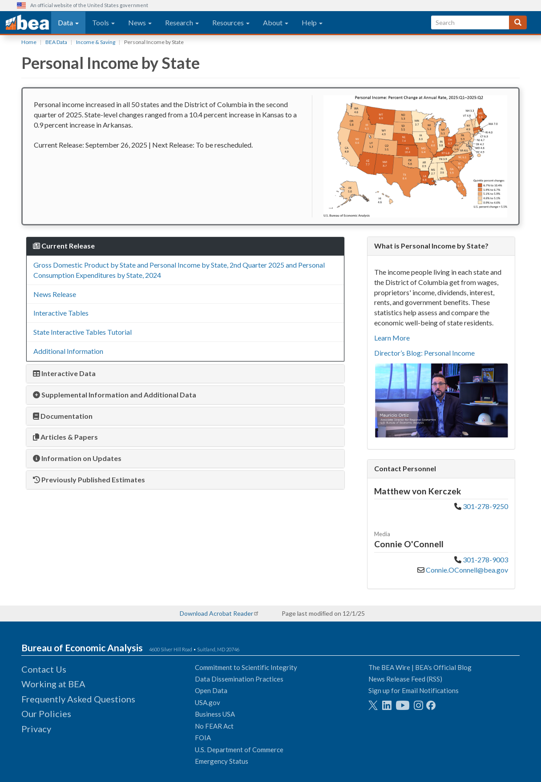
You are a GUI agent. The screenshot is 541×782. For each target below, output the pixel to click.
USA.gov (207, 702)
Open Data (211, 690)
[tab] (185, 246)
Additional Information (68, 351)
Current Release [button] (64, 245)
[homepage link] (27, 23)
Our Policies (46, 713)
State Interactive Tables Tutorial (82, 332)
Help (312, 22)
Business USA (215, 714)
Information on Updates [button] (77, 458)
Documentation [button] (63, 416)
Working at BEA (53, 683)
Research (182, 22)
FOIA (203, 738)
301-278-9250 (485, 506)
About (275, 22)
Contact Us (43, 669)
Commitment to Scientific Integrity (246, 667)
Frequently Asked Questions (78, 699)
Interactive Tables (61, 313)
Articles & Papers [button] (65, 437)
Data (68, 22)
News (140, 22)
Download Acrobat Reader (216, 613)
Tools (103, 22)
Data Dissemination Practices (239, 679)
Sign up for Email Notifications (413, 690)
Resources (231, 22)
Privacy (36, 728)
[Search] (518, 22)
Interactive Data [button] (64, 373)
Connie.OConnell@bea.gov (467, 569)
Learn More (392, 337)
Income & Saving (95, 42)
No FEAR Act (214, 726)
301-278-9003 (485, 559)
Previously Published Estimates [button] (89, 479)
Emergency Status (221, 761)
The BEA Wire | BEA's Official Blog (420, 667)
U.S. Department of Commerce (239, 750)
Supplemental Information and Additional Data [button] (114, 394)
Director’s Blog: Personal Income (424, 353)
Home (28, 42)
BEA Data (56, 42)
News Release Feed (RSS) (405, 679)
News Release (54, 294)
